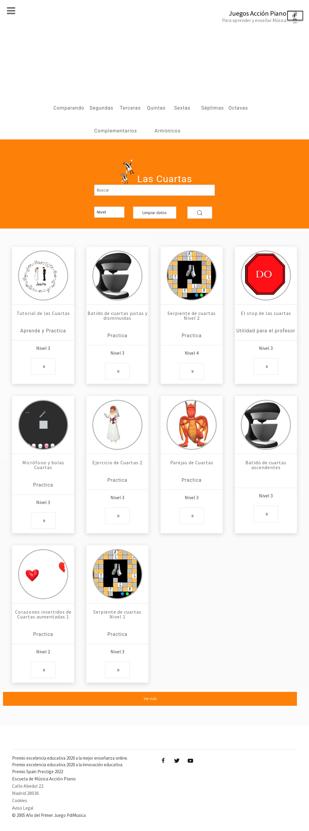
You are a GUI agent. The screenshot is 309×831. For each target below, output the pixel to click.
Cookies (19, 800)
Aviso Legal (22, 808)
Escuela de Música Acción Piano (44, 779)
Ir (44, 366)
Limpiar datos (154, 212)
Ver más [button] (150, 698)
